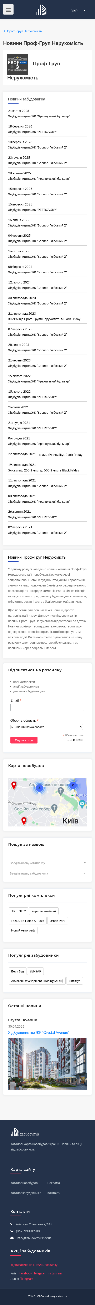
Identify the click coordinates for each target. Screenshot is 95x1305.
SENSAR (35, 971)
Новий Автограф (23, 930)
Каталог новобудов (24, 1183)
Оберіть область (24, 720)
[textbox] (47, 863)
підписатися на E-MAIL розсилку (34, 1265)
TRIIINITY (18, 911)
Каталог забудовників (25, 1193)
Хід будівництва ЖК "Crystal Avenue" (39, 1032)
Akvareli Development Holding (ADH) (37, 981)
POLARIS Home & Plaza (27, 921)
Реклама (54, 1183)
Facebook (25, 1273)
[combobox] (47, 863)
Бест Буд (17, 971)
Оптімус (74, 981)
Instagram (55, 1273)
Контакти (54, 1193)
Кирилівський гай (43, 911)
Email (16, 700)
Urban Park (57, 921)
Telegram (39, 1273)
